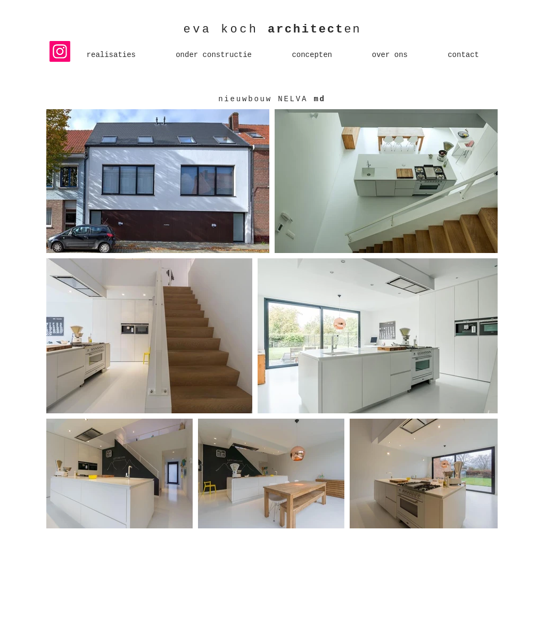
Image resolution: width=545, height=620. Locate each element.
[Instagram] (59, 51)
